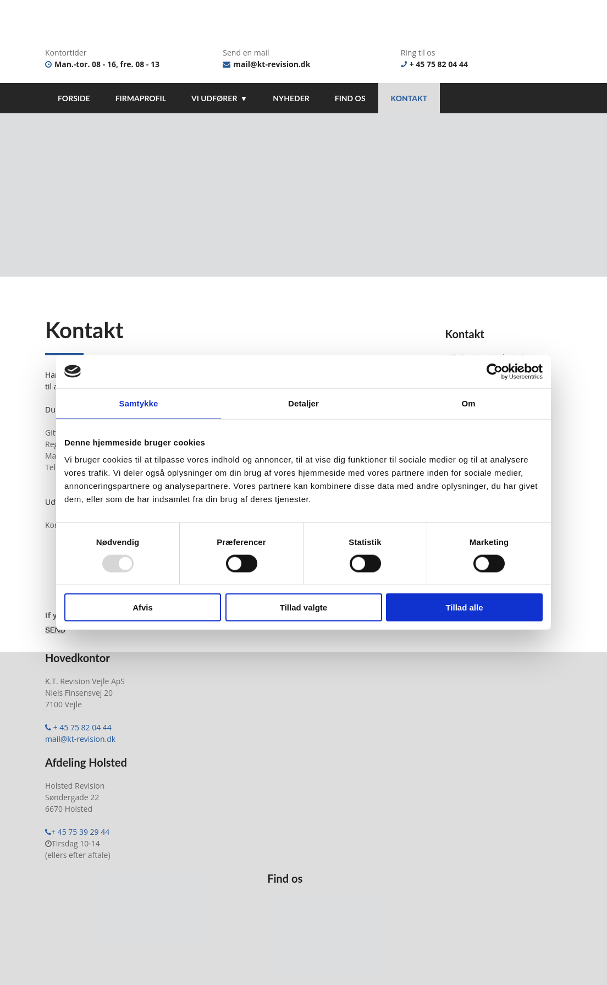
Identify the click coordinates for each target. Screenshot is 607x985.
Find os (350, 98)
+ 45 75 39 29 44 (77, 840)
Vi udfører (214, 98)
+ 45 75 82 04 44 (434, 64)
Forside (74, 98)
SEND (55, 638)
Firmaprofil (140, 98)
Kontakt (409, 98)
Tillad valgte (303, 607)
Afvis (143, 607)
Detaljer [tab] (303, 403)
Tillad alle (464, 607)
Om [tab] (468, 403)
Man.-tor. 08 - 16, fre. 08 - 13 (102, 64)
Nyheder (291, 98)
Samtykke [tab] (138, 403)
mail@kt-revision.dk (266, 64)
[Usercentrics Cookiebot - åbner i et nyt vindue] (494, 371)
